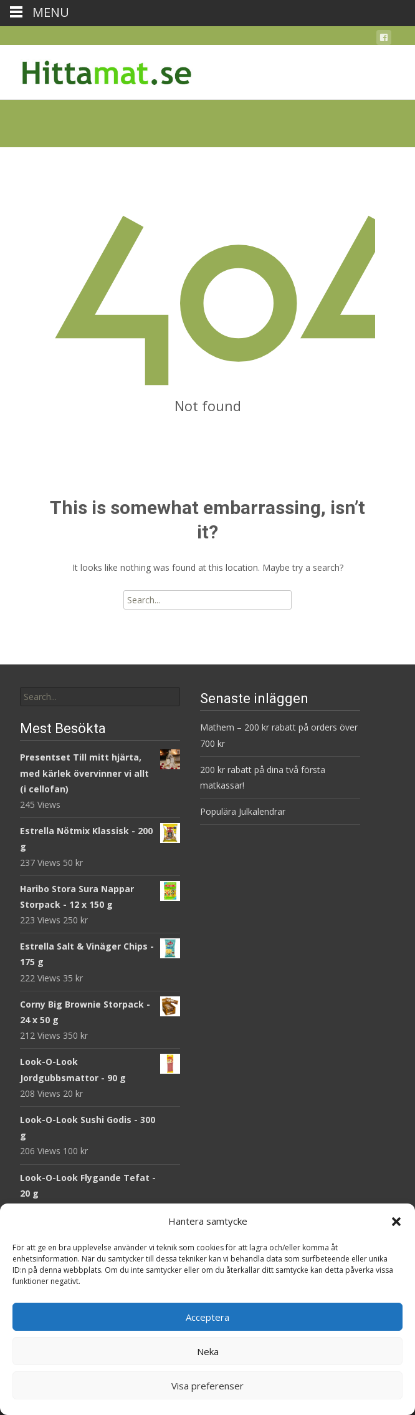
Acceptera (207, 1317)
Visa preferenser (207, 1385)
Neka (208, 1351)
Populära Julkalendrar (242, 811)
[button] (396, 1221)
